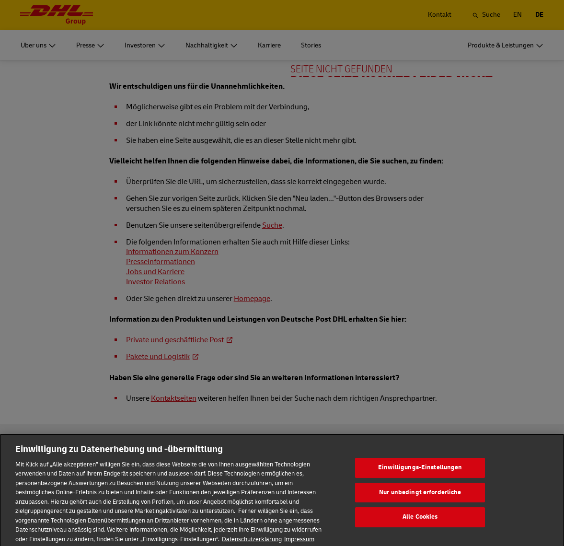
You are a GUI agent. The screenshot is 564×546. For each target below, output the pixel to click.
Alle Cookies (420, 524)
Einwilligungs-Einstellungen (420, 474)
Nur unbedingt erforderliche (420, 499)
